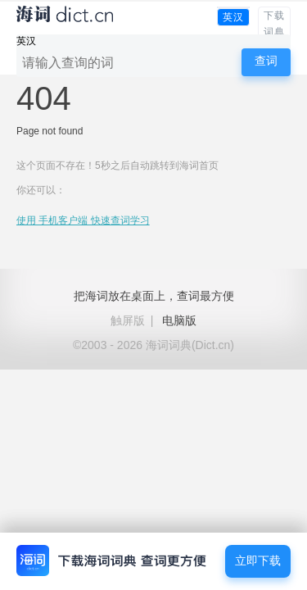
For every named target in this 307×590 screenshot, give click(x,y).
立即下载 (258, 561)
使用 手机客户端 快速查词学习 (83, 220)
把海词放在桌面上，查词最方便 (154, 295)
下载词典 (274, 24)
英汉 (233, 17)
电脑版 (179, 320)
